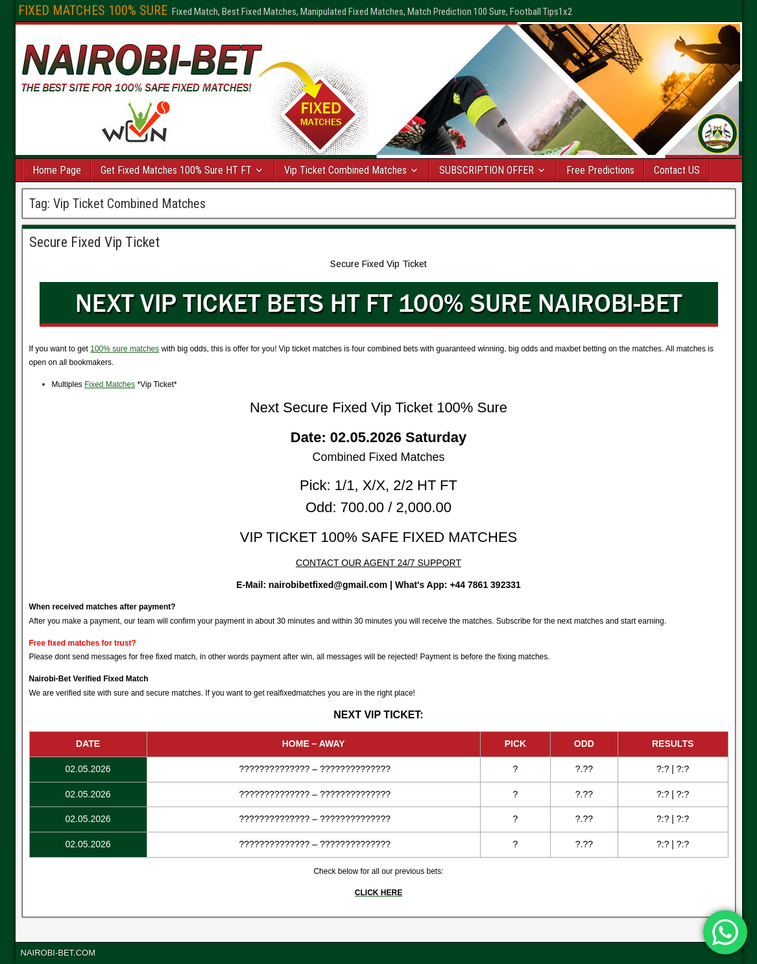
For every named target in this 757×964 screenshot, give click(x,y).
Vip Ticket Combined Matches (345, 170)
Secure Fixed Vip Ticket (94, 242)
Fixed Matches (109, 384)
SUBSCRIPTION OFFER (486, 170)
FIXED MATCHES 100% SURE (92, 10)
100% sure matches (124, 348)
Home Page (56, 170)
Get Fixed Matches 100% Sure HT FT (176, 170)
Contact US (677, 170)
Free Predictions (600, 170)
